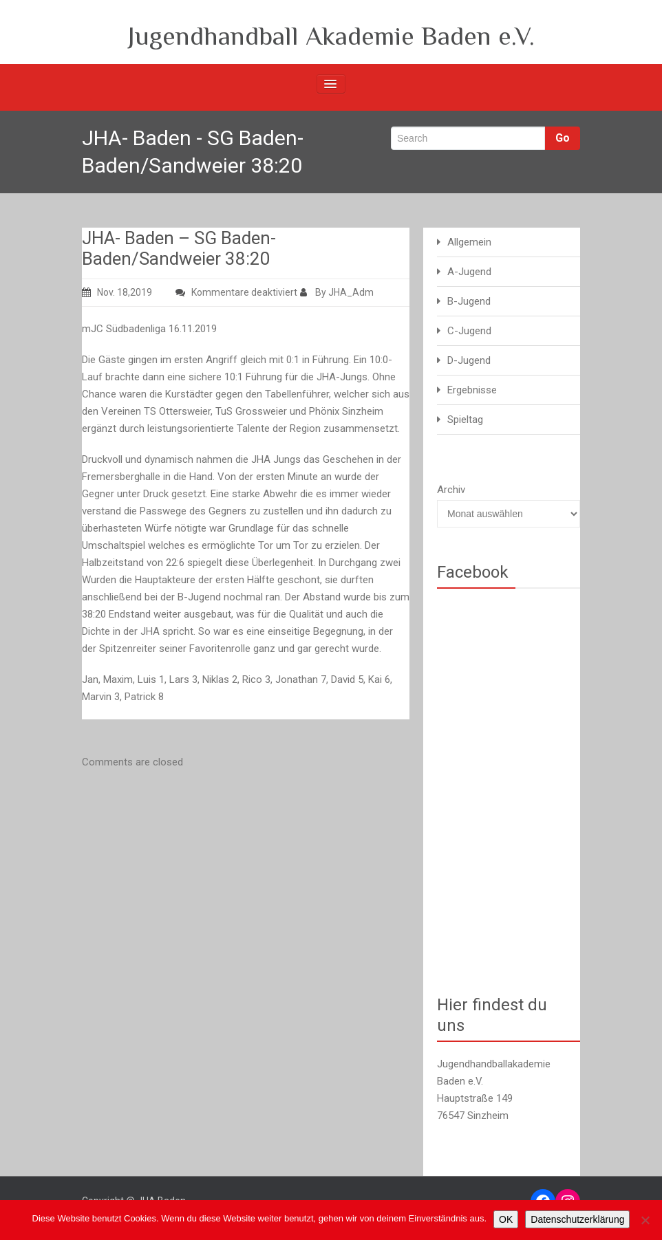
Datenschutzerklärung (577, 1219)
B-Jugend (469, 301)
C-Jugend (469, 331)
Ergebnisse (472, 390)
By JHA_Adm (337, 292)
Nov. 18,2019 (117, 292)
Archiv (451, 489)
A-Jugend (469, 271)
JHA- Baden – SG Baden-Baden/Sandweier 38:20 (179, 248)
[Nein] (645, 1220)
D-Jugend (469, 360)
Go (562, 137)
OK (506, 1219)
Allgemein (469, 242)
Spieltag (465, 419)
